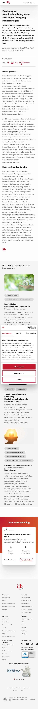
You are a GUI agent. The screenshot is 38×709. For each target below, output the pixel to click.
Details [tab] (18, 333)
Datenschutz (11, 688)
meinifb (4, 628)
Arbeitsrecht (21, 389)
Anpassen (19, 373)
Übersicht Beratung (26, 606)
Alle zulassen (19, 367)
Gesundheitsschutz (12, 295)
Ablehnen (19, 379)
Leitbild (4, 600)
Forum (4, 659)
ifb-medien (5, 622)
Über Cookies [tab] (31, 333)
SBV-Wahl (24, 631)
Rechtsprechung (6, 651)
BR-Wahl (23, 628)
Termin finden (26, 560)
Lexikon (4, 648)
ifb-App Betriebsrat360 (8, 636)
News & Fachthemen (8, 645)
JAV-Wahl (24, 634)
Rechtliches (16, 691)
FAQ (3, 634)
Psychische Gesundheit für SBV (15, 456)
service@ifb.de (25, 603)
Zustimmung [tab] (6, 333)
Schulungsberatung (26, 609)
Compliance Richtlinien (8, 603)
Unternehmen (6, 597)
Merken (27, 63)
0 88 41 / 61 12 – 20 (26, 600)
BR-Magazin (5, 657)
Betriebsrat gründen (27, 619)
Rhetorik (23, 625)
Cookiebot (19, 688)
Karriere (4, 609)
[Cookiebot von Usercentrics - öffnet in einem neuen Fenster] (27, 327)
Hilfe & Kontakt (25, 597)
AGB (22, 691)
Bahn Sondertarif (7, 625)
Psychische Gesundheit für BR (15, 452)
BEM (22, 622)
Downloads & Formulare (9, 631)
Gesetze (4, 654)
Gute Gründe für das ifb (8, 606)
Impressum (26, 688)
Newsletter (5, 619)
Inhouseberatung (26, 612)
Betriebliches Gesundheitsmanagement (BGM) (19, 299)
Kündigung (10, 389)
